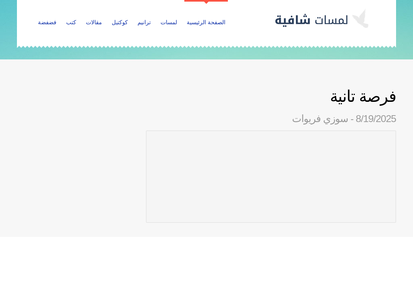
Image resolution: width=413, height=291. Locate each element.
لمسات (169, 22)
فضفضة (47, 22)
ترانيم (144, 22)
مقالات (94, 22)
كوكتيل (120, 22)
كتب (71, 22)
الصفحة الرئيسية (206, 22)
